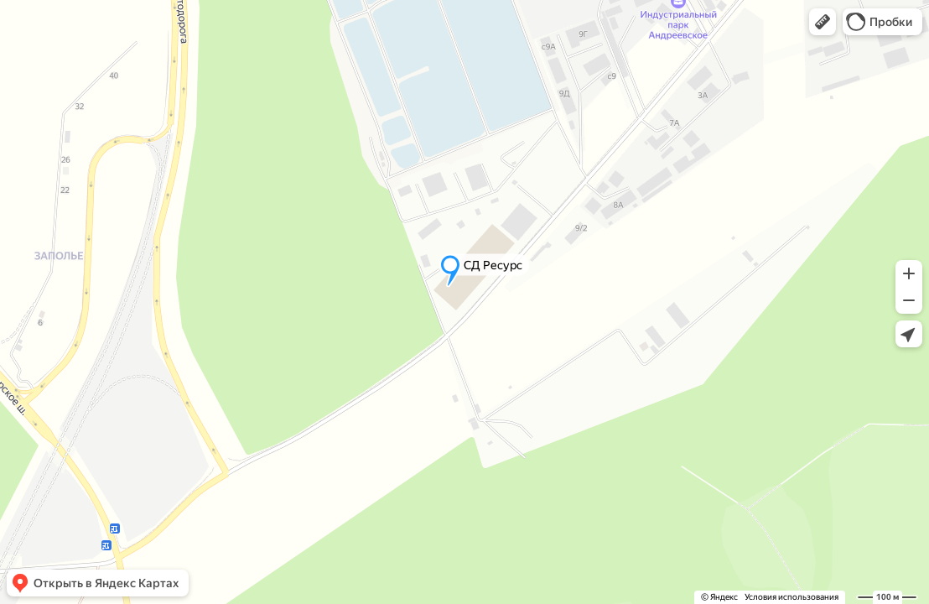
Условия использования (791, 596)
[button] (822, 21)
